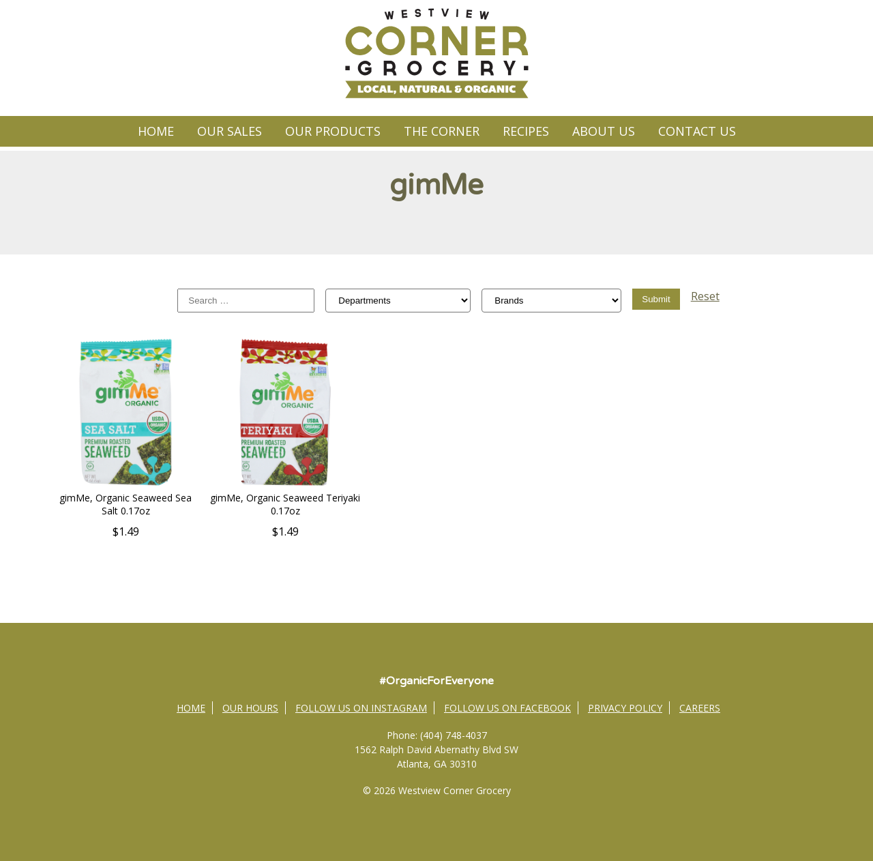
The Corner (441, 131)
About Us (603, 131)
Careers (699, 707)
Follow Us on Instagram (361, 707)
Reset (705, 296)
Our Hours (250, 707)
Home (156, 131)
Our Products (333, 131)
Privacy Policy (625, 707)
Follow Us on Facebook (507, 707)
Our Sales (229, 131)
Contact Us (697, 131)
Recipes (526, 131)
